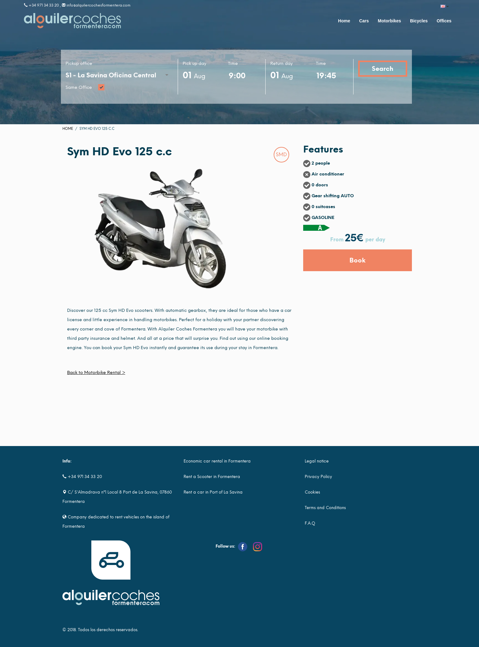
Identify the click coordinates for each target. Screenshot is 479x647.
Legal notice (317, 461)
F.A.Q (310, 523)
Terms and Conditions (325, 507)
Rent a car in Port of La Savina (213, 492)
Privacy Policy (318, 476)
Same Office (119, 87)
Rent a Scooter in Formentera (212, 476)
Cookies (312, 492)
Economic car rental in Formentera (217, 461)
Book (357, 260)
